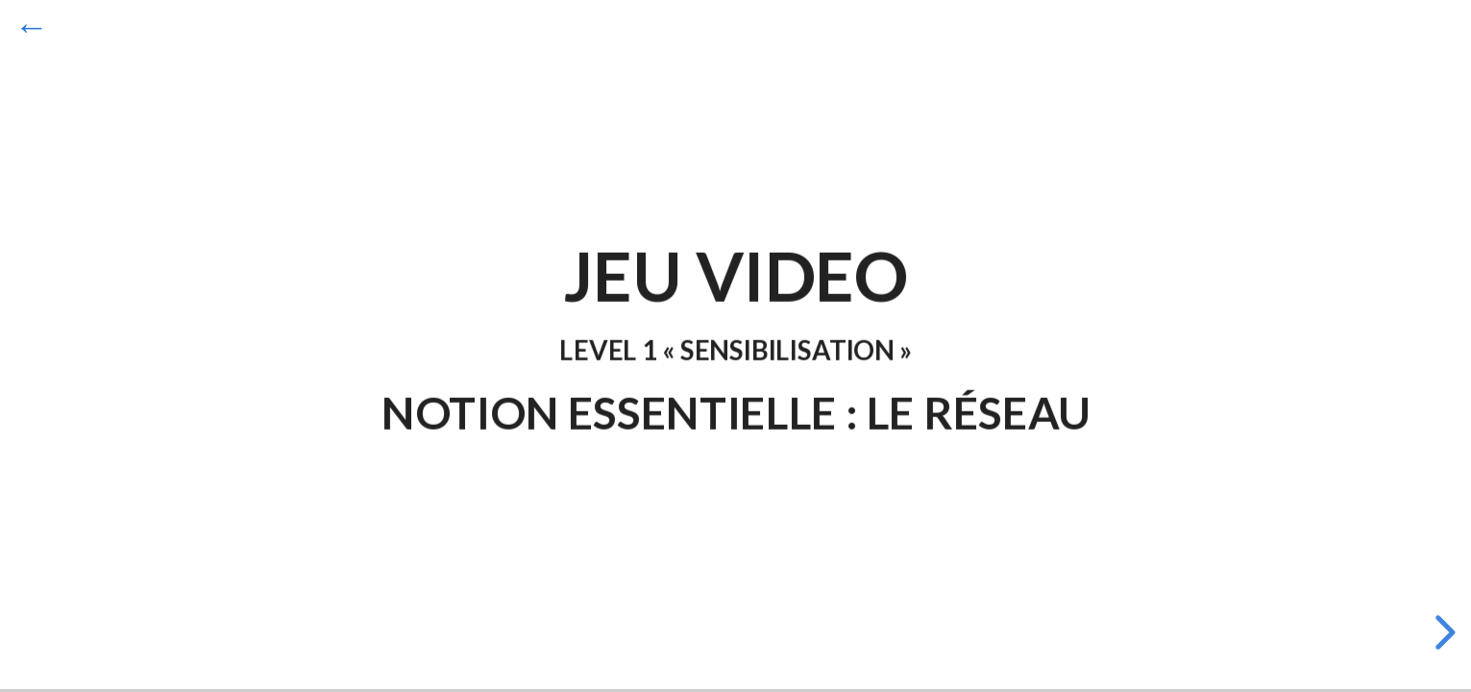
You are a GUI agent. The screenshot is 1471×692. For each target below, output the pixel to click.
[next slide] (1442, 632)
